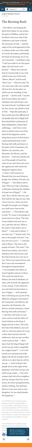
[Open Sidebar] (16, 445)
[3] (17, 350)
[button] (30, 3)
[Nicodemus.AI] (3, 434)
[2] (25, 247)
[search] (14, 9)
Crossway (6, 16)
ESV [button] (25, 9)
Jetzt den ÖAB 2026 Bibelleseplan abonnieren (17, 3)
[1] (14, 234)
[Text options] (29, 9)
